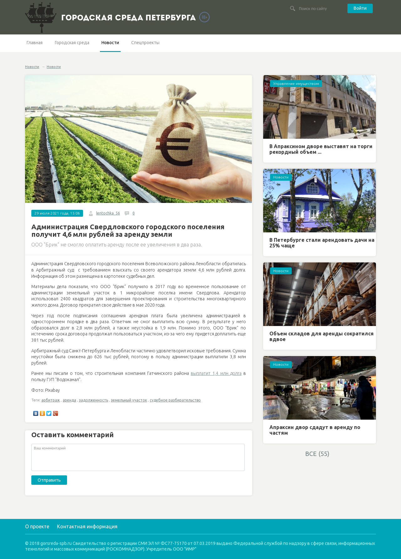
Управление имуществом (296, 83)
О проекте (37, 526)
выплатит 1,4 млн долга (216, 373)
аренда (69, 400)
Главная (35, 42)
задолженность (93, 400)
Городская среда (72, 42)
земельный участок (129, 400)
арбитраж (50, 400)
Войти (360, 8)
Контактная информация (87, 526)
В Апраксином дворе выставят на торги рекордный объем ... (320, 149)
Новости (110, 42)
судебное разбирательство (175, 400)
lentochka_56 (108, 213)
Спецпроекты (145, 42)
